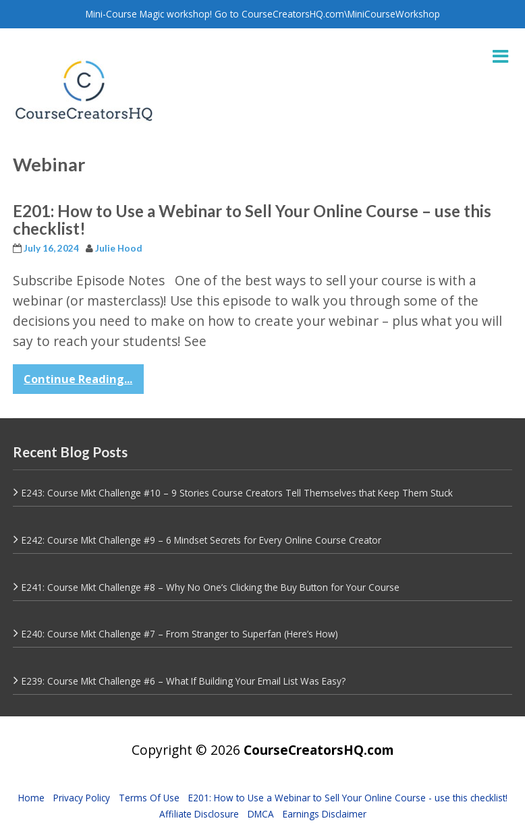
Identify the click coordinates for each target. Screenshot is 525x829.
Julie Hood (118, 248)
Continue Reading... (78, 379)
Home (31, 797)
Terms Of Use (149, 797)
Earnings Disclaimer (324, 813)
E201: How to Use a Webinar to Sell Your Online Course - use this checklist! (347, 797)
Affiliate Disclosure (199, 813)
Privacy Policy (81, 797)
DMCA (261, 813)
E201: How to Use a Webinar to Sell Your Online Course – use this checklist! (252, 219)
